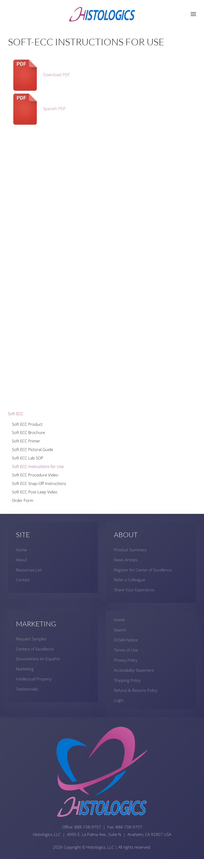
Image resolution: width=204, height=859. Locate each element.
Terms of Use (126, 650)
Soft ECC (15, 413)
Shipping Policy (127, 680)
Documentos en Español (38, 658)
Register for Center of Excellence (143, 569)
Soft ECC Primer (26, 441)
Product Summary (130, 549)
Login (119, 700)
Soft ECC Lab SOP (27, 458)
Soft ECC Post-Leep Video (34, 491)
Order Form (22, 500)
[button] (193, 14)
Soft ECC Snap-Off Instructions (39, 483)
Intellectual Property (34, 679)
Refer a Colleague (129, 580)
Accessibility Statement (134, 670)
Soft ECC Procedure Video (35, 475)
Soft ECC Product (27, 424)
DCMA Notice (126, 640)
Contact (23, 580)
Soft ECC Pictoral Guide (32, 449)
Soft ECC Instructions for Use (38, 466)
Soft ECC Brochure (28, 432)
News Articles (126, 559)
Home (21, 549)
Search (120, 629)
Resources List (29, 569)
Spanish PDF (37, 108)
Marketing (25, 668)
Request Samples (31, 638)
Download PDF (39, 74)
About (21, 559)
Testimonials (27, 689)
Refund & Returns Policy (135, 690)
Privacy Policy (126, 660)
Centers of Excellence (35, 649)
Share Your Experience (134, 589)
